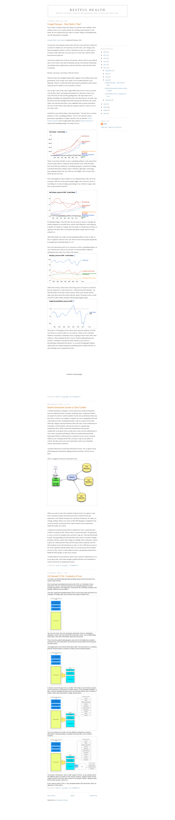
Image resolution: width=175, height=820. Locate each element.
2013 (105, 61)
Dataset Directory (86, 121)
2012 (105, 65)
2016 (105, 52)
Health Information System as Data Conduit (66, 407)
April (107, 80)
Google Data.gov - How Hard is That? (64, 24)
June (107, 77)
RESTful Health (87, 10)
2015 (105, 55)
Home (73, 795)
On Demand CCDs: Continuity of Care (64, 576)
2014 (105, 58)
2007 (105, 113)
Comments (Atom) (62, 800)
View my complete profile (111, 127)
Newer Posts (51, 795)
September (108, 70)
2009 (105, 107)
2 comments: (74, 565)
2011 (105, 68)
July (106, 74)
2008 (105, 110)
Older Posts (93, 795)
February (108, 100)
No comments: (75, 397)
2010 (105, 104)
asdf (105, 124)
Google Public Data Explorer (56, 40)
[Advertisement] (113, 30)
